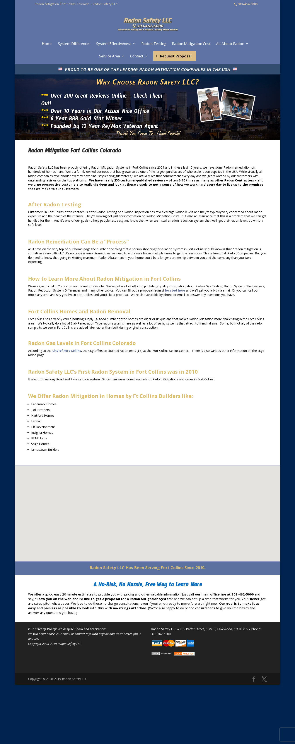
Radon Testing (154, 44)
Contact (136, 57)
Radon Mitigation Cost (191, 44)
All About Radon (230, 44)
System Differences (74, 44)
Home (47, 44)
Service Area (109, 57)
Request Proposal (175, 56)
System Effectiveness (113, 44)
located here (175, 290)
